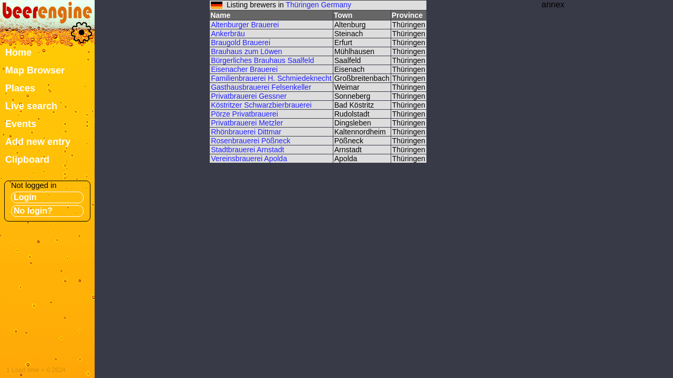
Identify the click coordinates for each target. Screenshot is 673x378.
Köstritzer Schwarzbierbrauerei (261, 105)
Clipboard (27, 159)
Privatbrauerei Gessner (249, 96)
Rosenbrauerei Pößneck (250, 140)
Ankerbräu (228, 33)
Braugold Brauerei (240, 42)
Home (18, 52)
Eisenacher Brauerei (244, 69)
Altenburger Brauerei (245, 24)
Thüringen (302, 5)
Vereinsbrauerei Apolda (249, 158)
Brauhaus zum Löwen (246, 51)
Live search (31, 106)
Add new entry (37, 141)
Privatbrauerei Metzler (247, 123)
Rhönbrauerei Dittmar (246, 132)
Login (25, 197)
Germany (336, 5)
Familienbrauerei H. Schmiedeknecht (271, 78)
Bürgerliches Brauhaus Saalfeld (262, 60)
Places (20, 88)
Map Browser (35, 70)
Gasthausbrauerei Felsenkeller (261, 87)
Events (20, 124)
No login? (33, 210)
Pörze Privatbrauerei (244, 114)
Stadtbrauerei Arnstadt (247, 149)
